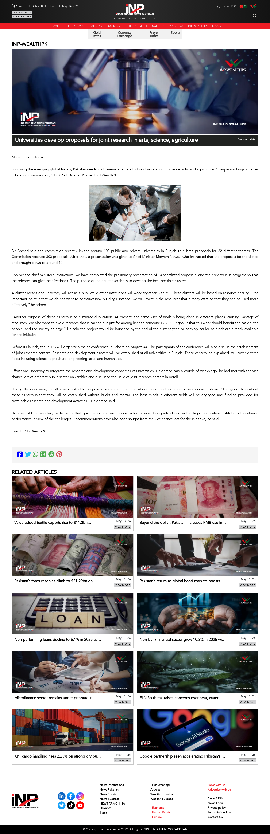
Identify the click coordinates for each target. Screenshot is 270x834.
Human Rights (147, 18)
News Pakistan (108, 789)
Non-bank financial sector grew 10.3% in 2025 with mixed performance (182, 640)
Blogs (216, 26)
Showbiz (104, 808)
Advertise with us (219, 790)
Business (113, 26)
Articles (155, 790)
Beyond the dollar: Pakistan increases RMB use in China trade (180, 523)
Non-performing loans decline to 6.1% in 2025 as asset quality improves (55, 640)
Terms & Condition (220, 812)
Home (55, 26)
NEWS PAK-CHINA (111, 803)
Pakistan (96, 26)
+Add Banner (22, 16)
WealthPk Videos (161, 799)
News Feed (215, 803)
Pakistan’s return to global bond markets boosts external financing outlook (179, 581)
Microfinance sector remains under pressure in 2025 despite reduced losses (53, 698)
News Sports (107, 794)
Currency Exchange (124, 34)
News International (111, 785)
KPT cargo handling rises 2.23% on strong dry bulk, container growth (57, 757)
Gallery (158, 26)
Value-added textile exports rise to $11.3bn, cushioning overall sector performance (51, 523)
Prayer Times (154, 34)
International (74, 26)
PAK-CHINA (176, 26)
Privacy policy (217, 808)
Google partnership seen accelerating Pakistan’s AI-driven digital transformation (182, 757)
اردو (219, 6)
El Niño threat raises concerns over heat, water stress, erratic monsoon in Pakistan (178, 698)
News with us (22, 12)
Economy (119, 18)
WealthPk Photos (161, 794)
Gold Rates (97, 34)
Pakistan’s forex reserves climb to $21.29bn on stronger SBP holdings (53, 581)
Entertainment (136, 26)
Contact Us (215, 817)
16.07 (23, 6)
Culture (132, 18)
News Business (108, 799)
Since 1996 (215, 798)
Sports (175, 32)
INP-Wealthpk (197, 26)
